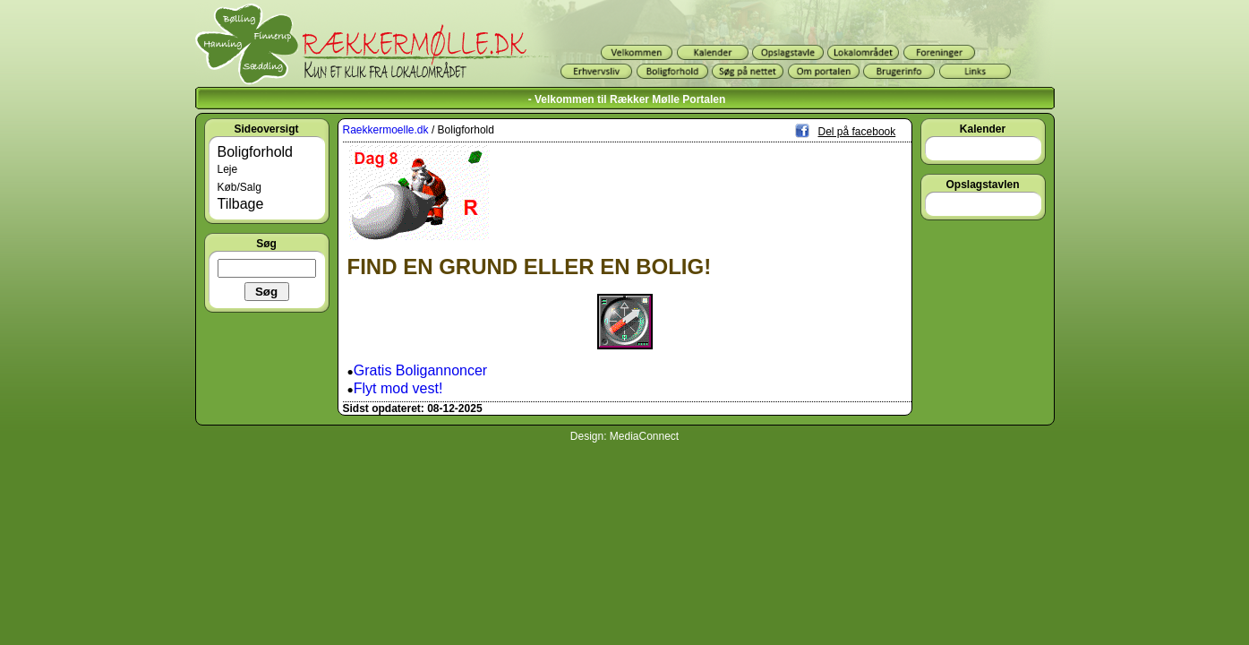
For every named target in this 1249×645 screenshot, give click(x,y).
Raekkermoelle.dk (386, 130)
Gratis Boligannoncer (420, 370)
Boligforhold (256, 151)
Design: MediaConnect (624, 436)
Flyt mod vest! (398, 388)
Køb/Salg (239, 187)
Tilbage (241, 203)
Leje (228, 169)
